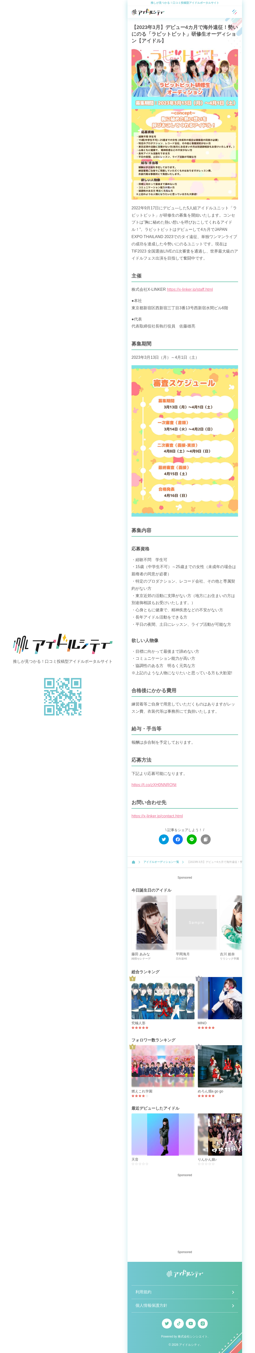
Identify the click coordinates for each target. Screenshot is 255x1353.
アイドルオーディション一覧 (161, 861)
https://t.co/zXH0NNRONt (154, 785)
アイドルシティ (189, 1345)
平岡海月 (183, 954)
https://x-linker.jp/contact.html (157, 816)
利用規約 (143, 1292)
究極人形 (138, 1023)
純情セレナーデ (141, 958)
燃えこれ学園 (141, 1091)
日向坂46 (181, 958)
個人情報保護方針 (151, 1305)
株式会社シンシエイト (193, 1336)
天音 (134, 1159)
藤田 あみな (140, 954)
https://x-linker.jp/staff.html (190, 289)
